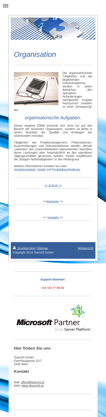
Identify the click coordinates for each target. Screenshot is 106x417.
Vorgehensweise (25, 169)
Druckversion (24, 248)
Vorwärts (53, 217)
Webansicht (85, 248)
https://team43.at (33, 385)
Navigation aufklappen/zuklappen (53, 5)
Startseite (52, 201)
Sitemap (42, 248)
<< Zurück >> (53, 185)
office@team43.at (32, 382)
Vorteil (41, 169)
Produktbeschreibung (66, 169)
